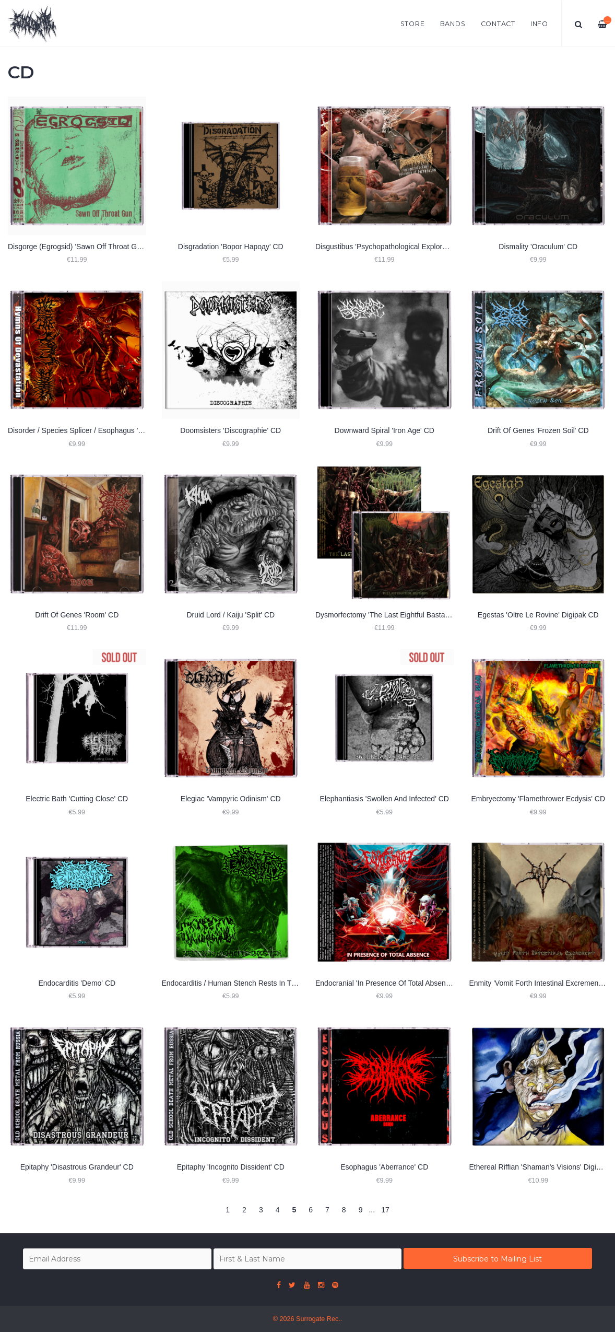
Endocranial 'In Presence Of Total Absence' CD (391, 983)
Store (412, 24)
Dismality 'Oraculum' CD (538, 246)
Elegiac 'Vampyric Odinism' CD (231, 798)
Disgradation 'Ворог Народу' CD (230, 246)
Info (539, 24)
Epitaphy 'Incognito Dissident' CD (231, 1167)
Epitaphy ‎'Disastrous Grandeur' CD (77, 1167)
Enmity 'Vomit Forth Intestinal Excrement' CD (541, 983)
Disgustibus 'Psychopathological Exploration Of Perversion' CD (417, 246)
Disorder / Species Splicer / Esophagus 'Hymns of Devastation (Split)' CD (126, 430)
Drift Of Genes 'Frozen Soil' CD (538, 430)
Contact (498, 24)
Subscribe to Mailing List (497, 1259)
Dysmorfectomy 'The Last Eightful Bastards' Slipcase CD (407, 615)
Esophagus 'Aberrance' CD (384, 1167)
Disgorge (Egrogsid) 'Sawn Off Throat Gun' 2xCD (87, 246)
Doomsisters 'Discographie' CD (230, 430)
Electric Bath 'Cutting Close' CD (77, 798)
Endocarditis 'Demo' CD (76, 983)
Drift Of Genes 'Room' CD (77, 615)
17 (385, 1210)
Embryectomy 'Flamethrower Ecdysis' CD (538, 798)
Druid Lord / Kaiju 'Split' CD (230, 615)
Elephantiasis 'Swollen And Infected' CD (384, 798)
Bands (453, 24)
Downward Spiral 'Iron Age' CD (384, 430)
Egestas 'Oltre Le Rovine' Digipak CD (538, 615)
